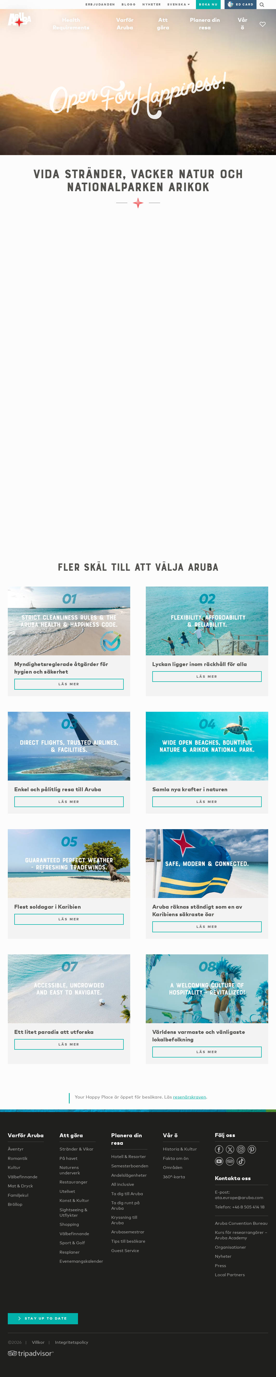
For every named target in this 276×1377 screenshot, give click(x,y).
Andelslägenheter (129, 1175)
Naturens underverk (70, 1170)
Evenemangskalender (81, 1261)
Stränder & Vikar (77, 1149)
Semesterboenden (129, 1165)
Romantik (18, 1158)
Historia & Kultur (180, 1149)
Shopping (69, 1224)
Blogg (129, 4)
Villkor (38, 1342)
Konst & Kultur (74, 1200)
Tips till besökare (128, 1241)
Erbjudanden (100, 4)
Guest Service (125, 1250)
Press (220, 1265)
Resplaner (70, 1252)
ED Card (240, 4)
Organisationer (230, 1247)
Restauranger (74, 1182)
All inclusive (122, 1184)
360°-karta (174, 1176)
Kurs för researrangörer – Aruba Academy (241, 1235)
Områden (172, 1167)
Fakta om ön (176, 1158)
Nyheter (151, 4)
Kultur (14, 1167)
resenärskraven (189, 1097)
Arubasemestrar (127, 1231)
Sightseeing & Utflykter (73, 1212)
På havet (68, 1158)
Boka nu (208, 4)
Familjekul (18, 1195)
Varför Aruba (26, 1135)
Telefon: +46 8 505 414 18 (240, 1207)
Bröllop (15, 1204)
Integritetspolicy (71, 1342)
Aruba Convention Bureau (241, 1223)
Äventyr (16, 1149)
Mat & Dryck (20, 1185)
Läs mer (69, 684)
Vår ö (170, 1135)
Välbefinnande (22, 1176)
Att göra (71, 1135)
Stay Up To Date (42, 1318)
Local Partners (230, 1274)
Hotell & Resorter (128, 1156)
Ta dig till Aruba (127, 1193)
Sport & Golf (72, 1242)
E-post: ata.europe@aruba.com (239, 1195)
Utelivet (67, 1191)
